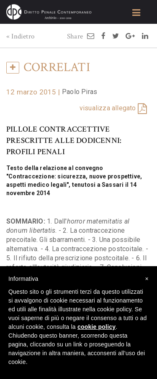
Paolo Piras (79, 92)
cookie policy (96, 326)
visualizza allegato (108, 108)
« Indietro (20, 36)
